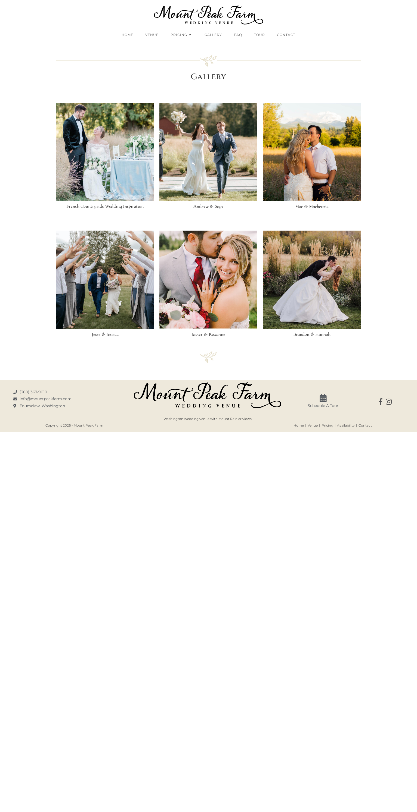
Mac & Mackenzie (312, 206)
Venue (313, 425)
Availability (346, 425)
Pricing (327, 425)
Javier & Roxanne (208, 334)
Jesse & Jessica (105, 334)
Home (299, 425)
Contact (365, 425)
